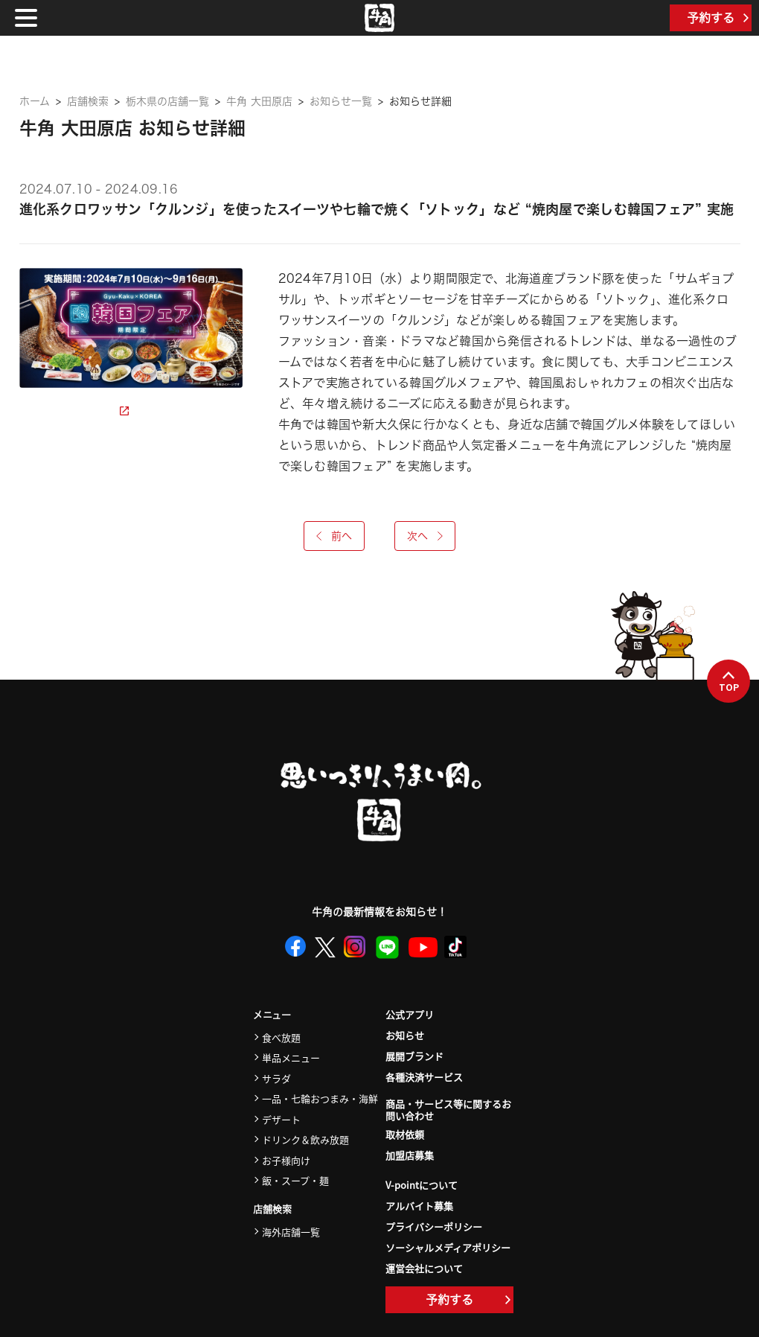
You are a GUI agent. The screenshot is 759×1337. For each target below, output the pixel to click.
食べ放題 (281, 1037)
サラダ (276, 1078)
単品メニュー (291, 1057)
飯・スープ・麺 (295, 1180)
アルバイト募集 (419, 1206)
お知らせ (404, 1035)
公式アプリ (409, 1014)
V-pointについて (421, 1185)
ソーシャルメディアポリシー (447, 1247)
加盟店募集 (409, 1155)
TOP (729, 681)
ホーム (34, 101)
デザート (281, 1119)
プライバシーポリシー (433, 1226)
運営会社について (424, 1268)
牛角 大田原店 (259, 101)
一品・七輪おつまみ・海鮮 (320, 1098)
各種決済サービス (424, 1077)
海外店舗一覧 (291, 1232)
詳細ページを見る (74, 411)
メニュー (272, 1015)
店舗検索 (88, 101)
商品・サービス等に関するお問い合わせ (448, 1110)
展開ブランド (414, 1056)
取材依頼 (404, 1134)
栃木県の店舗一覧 (167, 101)
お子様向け (286, 1160)
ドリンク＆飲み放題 (305, 1139)
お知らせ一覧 (341, 101)
